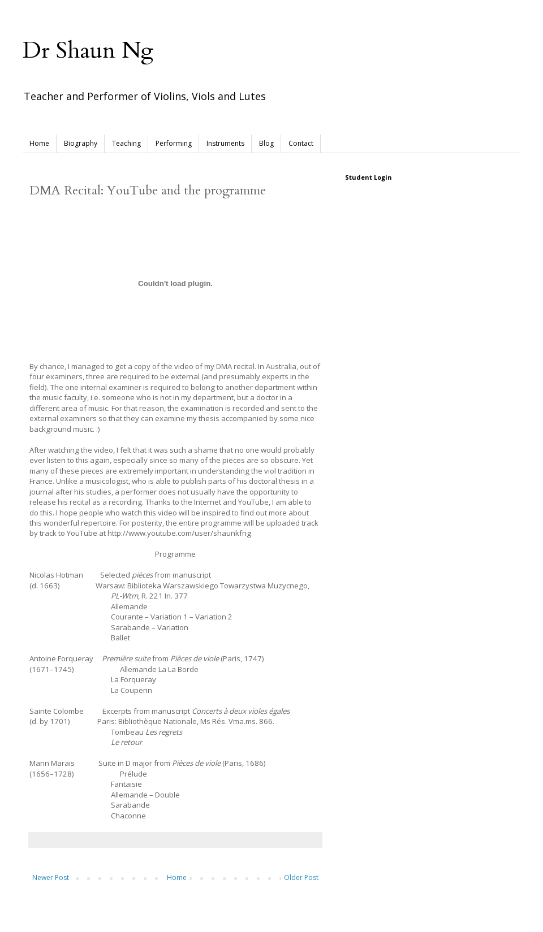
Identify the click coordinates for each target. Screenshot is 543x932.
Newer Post (50, 877)
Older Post (301, 877)
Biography (80, 143)
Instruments (225, 143)
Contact (300, 143)
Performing (174, 143)
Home (39, 143)
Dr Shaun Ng (88, 50)
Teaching (126, 143)
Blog (266, 143)
